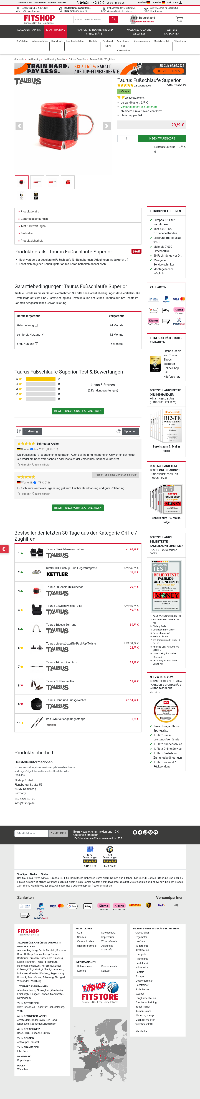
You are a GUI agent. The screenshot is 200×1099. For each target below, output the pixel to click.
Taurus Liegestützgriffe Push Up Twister (71, 646)
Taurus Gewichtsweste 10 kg (64, 609)
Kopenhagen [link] (24, 1060)
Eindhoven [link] (23, 1024)
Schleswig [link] (48, 977)
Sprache (159, 2)
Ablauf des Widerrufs (107, 947)
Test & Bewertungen (33, 229)
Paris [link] (25, 1051)
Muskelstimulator (145, 1019)
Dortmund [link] (23, 958)
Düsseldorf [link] (46, 958)
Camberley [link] (57, 990)
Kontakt (62, 2)
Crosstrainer (142, 932)
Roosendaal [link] (36, 1024)
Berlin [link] (42, 950)
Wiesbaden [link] (23, 981)
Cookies (81, 937)
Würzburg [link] (36, 981)
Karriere (52, 2)
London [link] (44, 994)
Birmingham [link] (43, 990)
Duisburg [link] (58, 958)
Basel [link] (20, 1033)
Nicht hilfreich (41, 467)
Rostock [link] (21, 977)
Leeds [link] (32, 990)
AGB (79, 932)
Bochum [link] (61, 950)
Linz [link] (51, 1007)
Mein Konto (174, 2)
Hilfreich (23, 467)
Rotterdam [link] (50, 1024)
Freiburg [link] (41, 961)
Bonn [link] (20, 954)
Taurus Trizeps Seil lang (61, 627)
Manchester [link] (56, 994)
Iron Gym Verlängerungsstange (65, 722)
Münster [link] (33, 973)
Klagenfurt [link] (42, 1007)
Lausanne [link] (36, 1033)
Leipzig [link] (37, 969)
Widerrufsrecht (109, 941)
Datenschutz (108, 932)
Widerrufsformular (87, 945)
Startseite (19, 62)
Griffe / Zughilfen (77, 62)
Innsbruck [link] (29, 1007)
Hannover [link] (22, 965)
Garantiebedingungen (34, 222)
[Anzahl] (127, 141)
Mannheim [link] (57, 969)
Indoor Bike (141, 967)
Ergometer (141, 937)
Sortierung (31, 434)
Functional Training (146, 1002)
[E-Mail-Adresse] (31, 833)
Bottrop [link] (28, 954)
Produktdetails (30, 214)
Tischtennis (141, 958)
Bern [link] (27, 1033)
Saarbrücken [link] (34, 977)
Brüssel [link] (35, 1042)
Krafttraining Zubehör (54, 62)
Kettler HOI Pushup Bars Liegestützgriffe (71, 571)
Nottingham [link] (24, 998)
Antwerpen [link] (23, 1042)
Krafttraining (55, 32)
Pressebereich (109, 966)
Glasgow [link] (34, 994)
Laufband (140, 941)
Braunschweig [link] (42, 954)
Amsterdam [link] (23, 1020)
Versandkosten (85, 941)
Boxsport (140, 976)
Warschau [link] (23, 1069)
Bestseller (27, 236)
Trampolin (140, 954)
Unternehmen (25, 2)
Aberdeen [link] (22, 990)
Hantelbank (141, 963)
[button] (19, 129)
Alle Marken (141, 1031)
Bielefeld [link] (50, 950)
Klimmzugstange (144, 1015)
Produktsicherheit (32, 243)
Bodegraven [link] (38, 1020)
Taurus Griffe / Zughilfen (102, 62)
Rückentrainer (143, 1011)
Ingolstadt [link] (34, 965)
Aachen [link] (21, 950)
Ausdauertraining (29, 32)
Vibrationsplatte (144, 1024)
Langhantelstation (145, 998)
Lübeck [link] (46, 969)
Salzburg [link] (59, 1007)
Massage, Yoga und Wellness (139, 34)
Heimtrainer (141, 985)
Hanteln (139, 972)
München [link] (22, 973)
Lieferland (143, 2)
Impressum (39, 2)
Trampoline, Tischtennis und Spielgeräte (94, 34)
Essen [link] (20, 961)
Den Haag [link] (51, 1020)
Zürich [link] (46, 1033)
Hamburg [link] (52, 961)
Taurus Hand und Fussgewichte (66, 703)
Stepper (139, 993)
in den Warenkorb (162, 141)
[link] (153, 302)
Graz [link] (20, 1007)
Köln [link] (29, 969)
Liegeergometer (144, 980)
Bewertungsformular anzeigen (78, 414)
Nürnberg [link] (44, 973)
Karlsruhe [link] (47, 965)
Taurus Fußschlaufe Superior (64, 590)
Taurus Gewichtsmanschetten (65, 552)
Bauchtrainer (142, 1006)
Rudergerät (141, 945)
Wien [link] (20, 1011)
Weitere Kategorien (171, 34)
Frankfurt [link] (30, 961)
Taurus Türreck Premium (61, 665)
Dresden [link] (34, 958)
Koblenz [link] (21, 969)
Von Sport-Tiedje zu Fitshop (33, 874)
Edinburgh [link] (23, 994)
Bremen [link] (55, 954)
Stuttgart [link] (60, 977)
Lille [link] (19, 1051)
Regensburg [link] (57, 973)
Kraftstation (142, 950)
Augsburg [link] (32, 950)
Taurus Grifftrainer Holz (61, 684)
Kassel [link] (57, 965)
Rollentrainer (142, 989)
